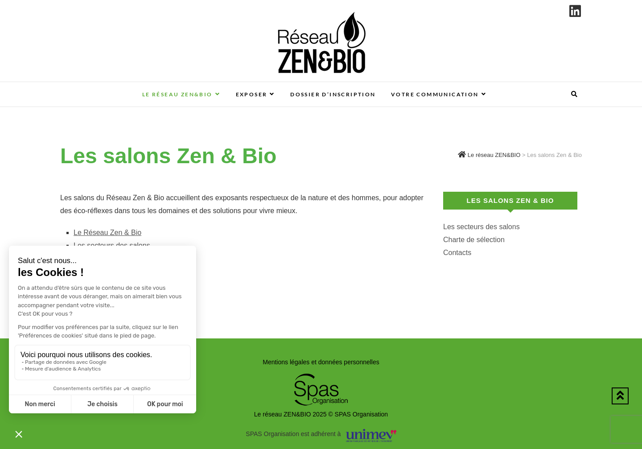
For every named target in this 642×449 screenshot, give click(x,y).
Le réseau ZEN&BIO (177, 94)
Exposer (252, 94)
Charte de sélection (474, 239)
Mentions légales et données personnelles (321, 362)
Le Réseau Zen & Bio (107, 232)
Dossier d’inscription (332, 94)
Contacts (457, 252)
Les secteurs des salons (481, 227)
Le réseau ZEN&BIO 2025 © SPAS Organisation (321, 414)
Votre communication (435, 94)
